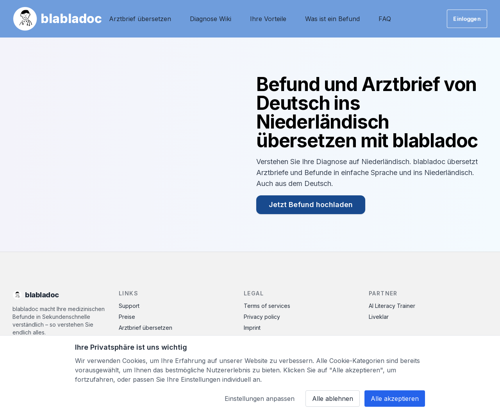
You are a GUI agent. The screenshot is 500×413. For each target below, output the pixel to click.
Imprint (252, 327)
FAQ (385, 19)
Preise (127, 316)
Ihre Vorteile (268, 19)
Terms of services (267, 305)
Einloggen (467, 18)
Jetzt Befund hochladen (311, 204)
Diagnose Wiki (210, 19)
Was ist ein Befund (332, 19)
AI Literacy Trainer (392, 305)
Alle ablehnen (332, 398)
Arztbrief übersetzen (140, 19)
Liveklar (379, 316)
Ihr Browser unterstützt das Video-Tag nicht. (126, 144)
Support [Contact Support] (129, 305)
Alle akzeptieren (395, 398)
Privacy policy (262, 316)
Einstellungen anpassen (260, 398)
